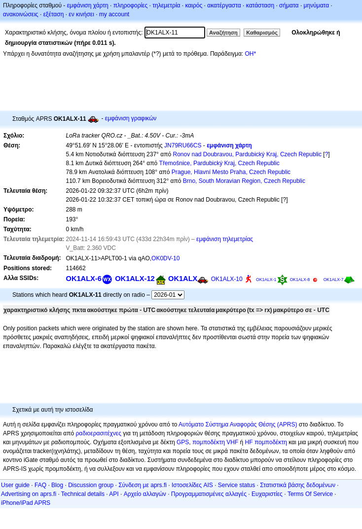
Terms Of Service (310, 494)
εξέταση (53, 14)
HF (249, 442)
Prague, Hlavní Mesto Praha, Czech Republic (231, 172)
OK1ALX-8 (300, 279)
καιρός (194, 5)
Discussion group (90, 485)
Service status (236, 485)
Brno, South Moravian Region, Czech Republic (244, 180)
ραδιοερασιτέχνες (99, 433)
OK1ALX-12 (134, 278)
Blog (57, 485)
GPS (183, 442)
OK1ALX (182, 278)
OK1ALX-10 (227, 279)
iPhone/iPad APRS (25, 502)
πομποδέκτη (270, 442)
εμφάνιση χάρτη (88, 5)
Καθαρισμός (262, 32)
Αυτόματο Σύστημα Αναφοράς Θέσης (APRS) (238, 424)
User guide (15, 485)
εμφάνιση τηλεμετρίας (224, 239)
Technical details (83, 494)
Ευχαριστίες (267, 494)
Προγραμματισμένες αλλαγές (209, 494)
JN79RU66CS (182, 145)
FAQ (40, 485)
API (113, 494)
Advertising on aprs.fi (28, 494)
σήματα (288, 5)
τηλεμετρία (166, 5)
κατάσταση (260, 5)
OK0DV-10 (165, 258)
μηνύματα (316, 5)
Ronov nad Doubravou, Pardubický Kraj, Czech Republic (247, 154)
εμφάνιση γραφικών (131, 118)
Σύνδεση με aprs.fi (142, 485)
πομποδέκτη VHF (215, 442)
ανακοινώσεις (20, 14)
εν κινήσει (81, 14)
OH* (250, 53)
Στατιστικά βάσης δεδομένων (297, 485)
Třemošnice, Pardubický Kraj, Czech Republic (219, 163)
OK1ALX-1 (266, 279)
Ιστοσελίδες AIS (192, 485)
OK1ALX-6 (84, 278)
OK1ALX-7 (334, 279)
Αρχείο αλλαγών (145, 494)
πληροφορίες (130, 5)
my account (114, 14)
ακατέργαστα (224, 5)
